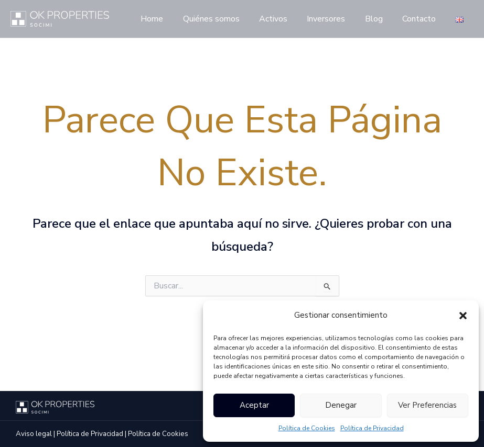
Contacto (423, 19)
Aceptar (254, 405)
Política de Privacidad (372, 428)
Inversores (336, 19)
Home (170, 19)
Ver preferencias (427, 405)
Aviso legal (34, 434)
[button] (463, 315)
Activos (286, 19)
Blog (381, 19)
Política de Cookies (306, 428)
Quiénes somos (226, 19)
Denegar (341, 405)
